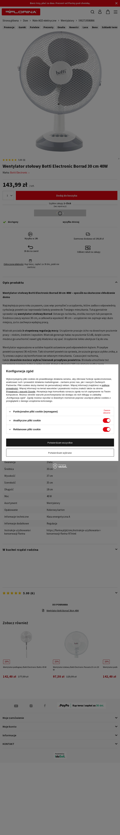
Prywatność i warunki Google (20, 391)
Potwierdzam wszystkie (60, 442)
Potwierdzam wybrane (60, 452)
